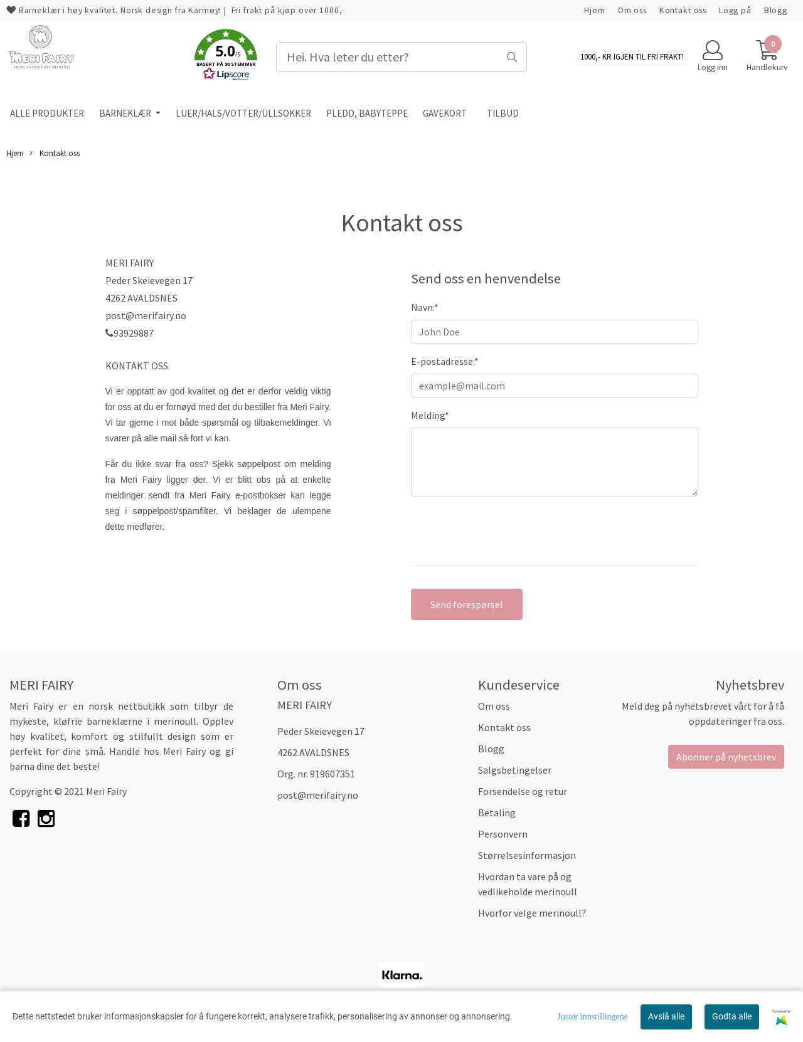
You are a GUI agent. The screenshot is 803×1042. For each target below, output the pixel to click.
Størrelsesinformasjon (527, 855)
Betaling (497, 812)
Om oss (632, 10)
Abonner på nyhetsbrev (726, 756)
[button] (225, 57)
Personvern (503, 834)
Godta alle (732, 1016)
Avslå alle (666, 1016)
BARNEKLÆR (126, 113)
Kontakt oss (682, 10)
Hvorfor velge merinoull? (532, 913)
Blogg (775, 10)
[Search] (401, 57)
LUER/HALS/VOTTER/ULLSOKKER (243, 113)
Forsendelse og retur (522, 791)
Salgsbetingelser (514, 770)
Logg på (735, 10)
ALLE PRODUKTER (47, 113)
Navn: (425, 307)
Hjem (594, 10)
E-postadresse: (445, 361)
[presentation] (506, 531)
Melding (430, 415)
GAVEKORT (445, 113)
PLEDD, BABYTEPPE (367, 113)
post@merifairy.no (317, 795)
